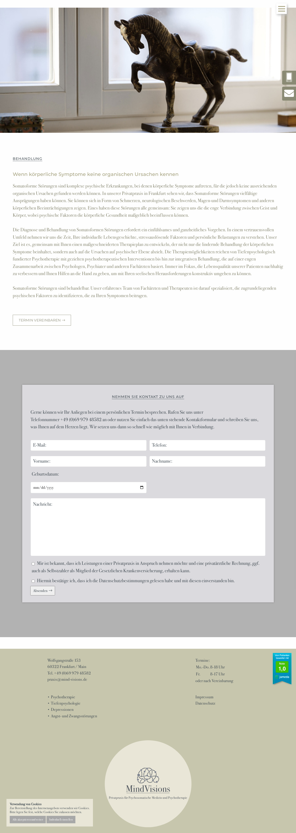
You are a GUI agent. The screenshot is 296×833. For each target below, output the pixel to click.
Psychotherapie (63, 696)
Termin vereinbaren (40, 320)
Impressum (204, 696)
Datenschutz (205, 703)
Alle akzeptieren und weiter (27, 819)
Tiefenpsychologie (65, 703)
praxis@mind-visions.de (67, 679)
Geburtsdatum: (45, 474)
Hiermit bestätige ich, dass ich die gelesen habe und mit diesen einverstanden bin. (133, 581)
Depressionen (62, 709)
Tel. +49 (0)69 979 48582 (69, 673)
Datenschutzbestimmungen (124, 581)
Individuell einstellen (61, 819)
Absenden (40, 591)
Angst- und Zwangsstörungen (74, 716)
